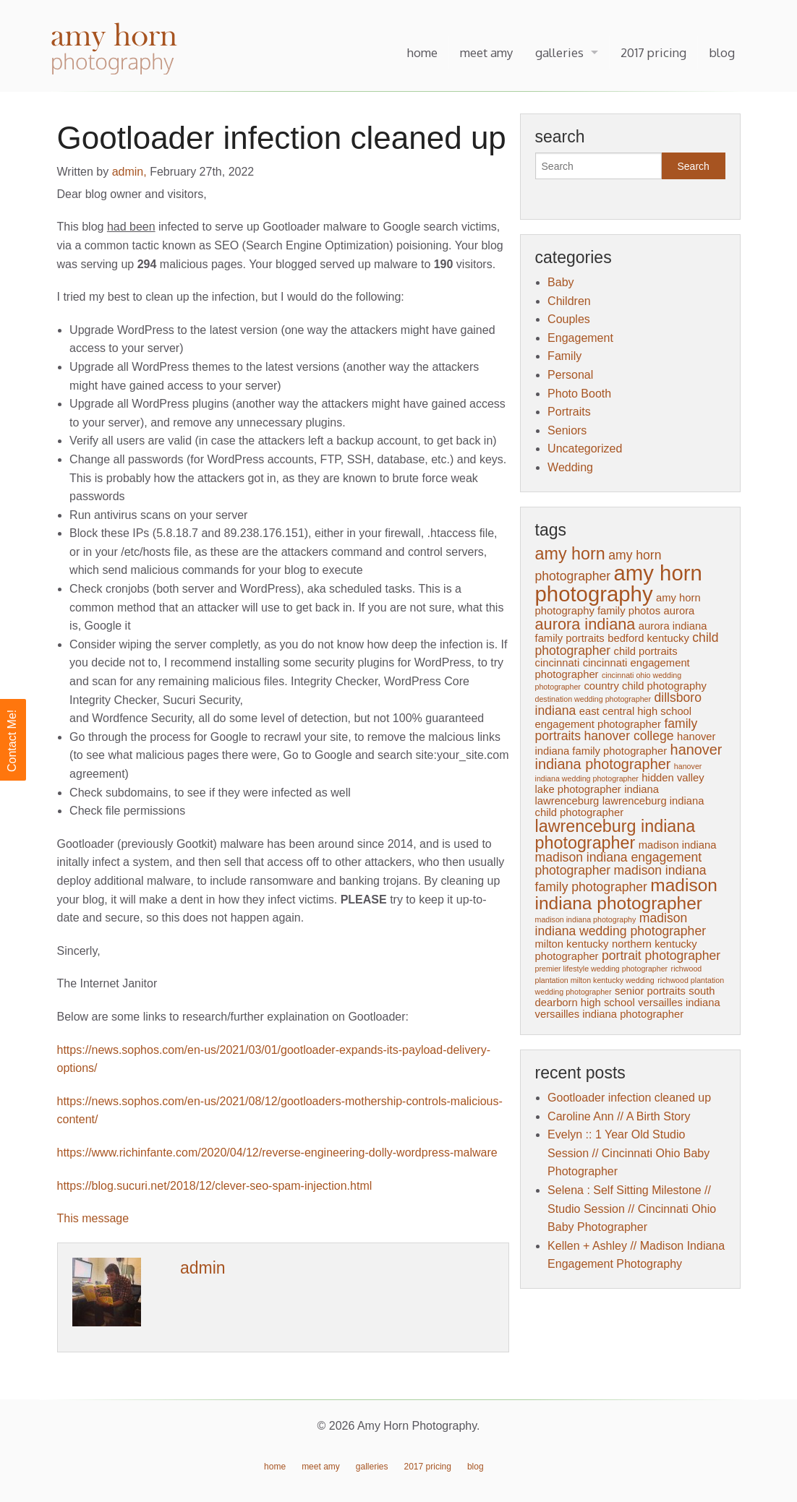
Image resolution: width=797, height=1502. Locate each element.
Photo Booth (579, 393)
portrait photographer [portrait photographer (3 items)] (661, 955)
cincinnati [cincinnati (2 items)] (557, 663)
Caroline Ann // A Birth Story (618, 1116)
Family (564, 356)
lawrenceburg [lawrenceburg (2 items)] (567, 801)
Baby (560, 282)
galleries (559, 52)
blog (722, 52)
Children (569, 301)
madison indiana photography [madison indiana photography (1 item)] (585, 919)
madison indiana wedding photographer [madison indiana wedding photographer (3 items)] (621, 924)
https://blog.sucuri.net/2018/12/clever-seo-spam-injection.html (214, 1186)
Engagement (580, 338)
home (422, 52)
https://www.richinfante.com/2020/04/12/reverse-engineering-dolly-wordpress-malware (277, 1152)
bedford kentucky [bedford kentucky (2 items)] (648, 638)
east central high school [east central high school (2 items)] (635, 711)
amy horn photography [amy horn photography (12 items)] (618, 583)
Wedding (570, 467)
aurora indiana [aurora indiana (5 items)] (585, 624)
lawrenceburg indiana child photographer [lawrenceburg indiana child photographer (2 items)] (619, 806)
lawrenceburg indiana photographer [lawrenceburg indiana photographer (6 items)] (615, 834)
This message (93, 1218)
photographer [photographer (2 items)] (567, 956)
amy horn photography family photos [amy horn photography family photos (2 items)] (618, 604)
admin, (131, 172)
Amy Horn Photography (116, 49)
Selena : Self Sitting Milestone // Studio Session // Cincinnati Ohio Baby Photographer (631, 1208)
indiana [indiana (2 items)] (641, 789)
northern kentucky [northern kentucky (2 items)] (654, 944)
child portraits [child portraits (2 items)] (646, 651)
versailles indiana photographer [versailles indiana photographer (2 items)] (609, 1014)
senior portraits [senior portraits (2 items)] (650, 991)
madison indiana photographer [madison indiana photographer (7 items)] (626, 894)
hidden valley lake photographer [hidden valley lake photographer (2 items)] (619, 783)
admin (203, 1267)
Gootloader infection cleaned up (629, 1097)
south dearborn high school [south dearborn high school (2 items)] (625, 996)
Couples (568, 319)
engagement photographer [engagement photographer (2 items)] (598, 724)
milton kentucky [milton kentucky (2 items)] (572, 944)
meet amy (486, 52)
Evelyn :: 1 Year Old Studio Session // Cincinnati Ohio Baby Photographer (628, 1152)
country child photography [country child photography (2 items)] (645, 686)
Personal (570, 375)
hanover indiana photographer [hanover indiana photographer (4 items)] (629, 757)
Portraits (569, 411)
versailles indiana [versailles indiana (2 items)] (679, 1002)
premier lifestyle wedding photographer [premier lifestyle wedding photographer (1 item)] (601, 968)
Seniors (567, 430)
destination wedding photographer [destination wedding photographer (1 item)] (593, 699)
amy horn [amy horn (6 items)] (570, 553)
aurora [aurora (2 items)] (679, 611)
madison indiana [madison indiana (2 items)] (678, 845)
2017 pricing (653, 52)
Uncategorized (584, 448)
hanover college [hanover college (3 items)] (628, 736)
